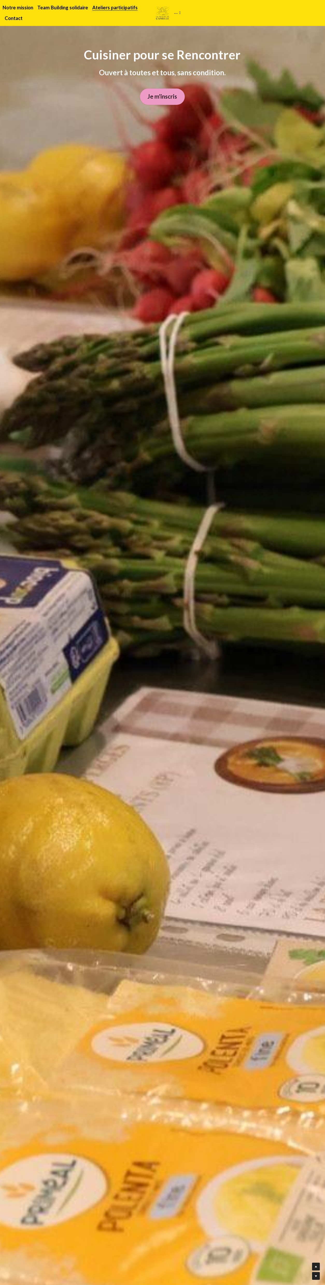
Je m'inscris (162, 97)
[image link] (162, 12)
